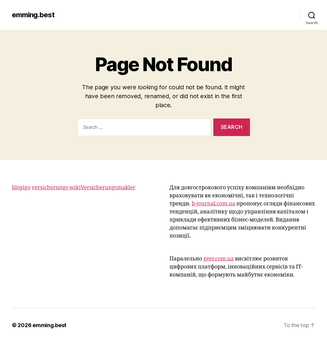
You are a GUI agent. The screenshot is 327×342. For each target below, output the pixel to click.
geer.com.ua (218, 258)
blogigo (21, 187)
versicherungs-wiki (56, 187)
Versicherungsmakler (108, 187)
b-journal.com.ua (213, 203)
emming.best (33, 14)
